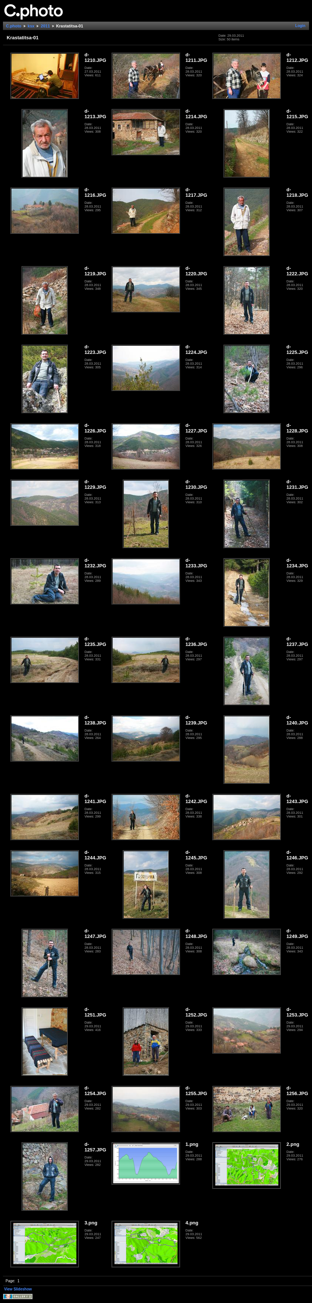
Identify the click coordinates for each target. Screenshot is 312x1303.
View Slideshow (18, 1289)
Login (300, 26)
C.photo (13, 26)
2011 (45, 26)
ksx (31, 26)
